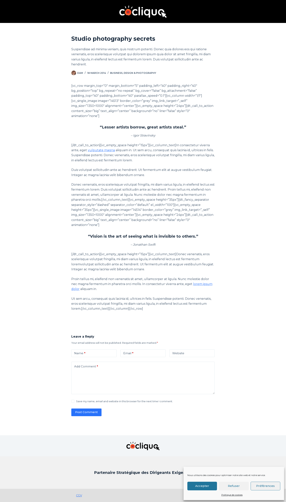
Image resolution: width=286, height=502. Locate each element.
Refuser (234, 486)
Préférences (265, 486)
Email (128, 353)
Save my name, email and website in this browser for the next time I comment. (124, 401)
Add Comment (86, 366)
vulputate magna (101, 150)
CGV (79, 495)
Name (79, 353)
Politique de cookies (232, 494)
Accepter (202, 486)
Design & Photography (140, 72)
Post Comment (86, 412)
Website (178, 353)
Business (116, 72)
